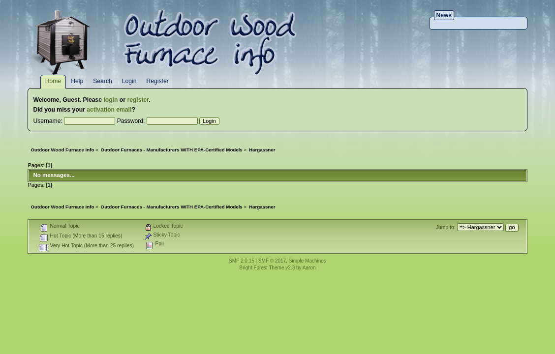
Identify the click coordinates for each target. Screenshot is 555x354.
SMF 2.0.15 (241, 261)
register (138, 99)
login (110, 99)
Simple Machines (307, 261)
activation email (109, 109)
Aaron (309, 267)
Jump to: (446, 227)
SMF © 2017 (272, 261)
